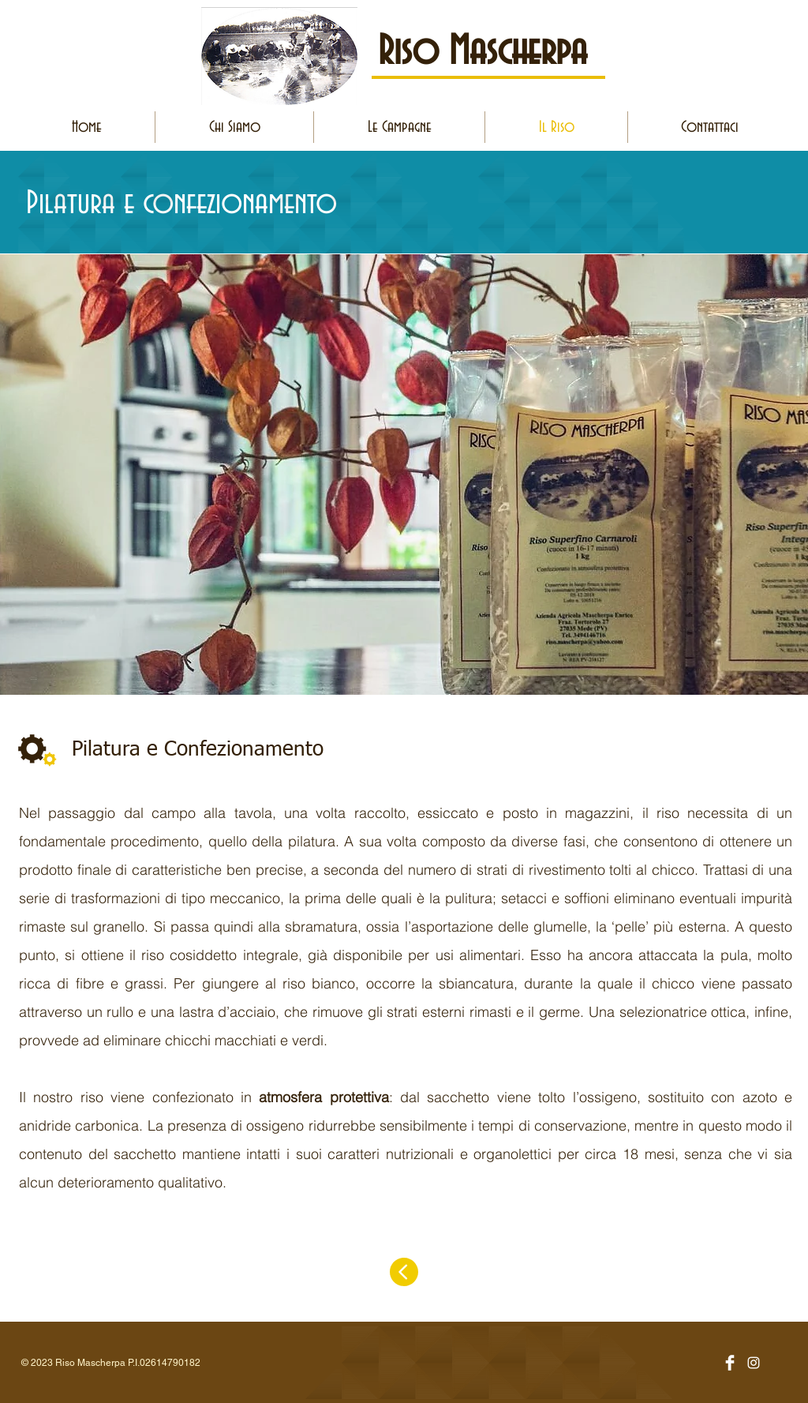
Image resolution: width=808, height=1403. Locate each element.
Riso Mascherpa (482, 52)
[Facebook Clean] (730, 1363)
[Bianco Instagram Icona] (753, 1363)
